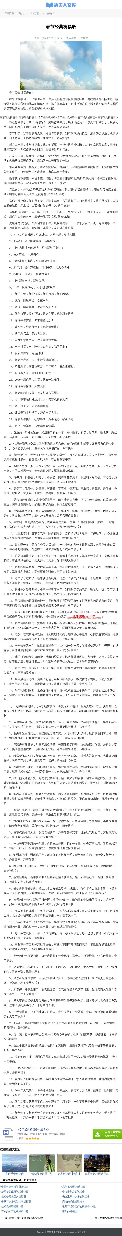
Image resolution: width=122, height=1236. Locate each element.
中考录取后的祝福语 (73, 1191)
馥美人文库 (56, 1232)
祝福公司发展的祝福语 (13, 1196)
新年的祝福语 (69, 1211)
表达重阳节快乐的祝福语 (75, 1196)
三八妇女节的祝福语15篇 (14, 1211)
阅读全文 (71, 38)
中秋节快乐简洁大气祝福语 (16, 1201)
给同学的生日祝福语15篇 (14, 1191)
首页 (21, 13)
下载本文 (83, 38)
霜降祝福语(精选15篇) (74, 1186)
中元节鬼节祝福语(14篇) (14, 1186)
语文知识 (35, 13)
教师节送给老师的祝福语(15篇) (79, 1206)
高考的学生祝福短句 (73, 1201)
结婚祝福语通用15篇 (12, 1206)
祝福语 (50, 13)
